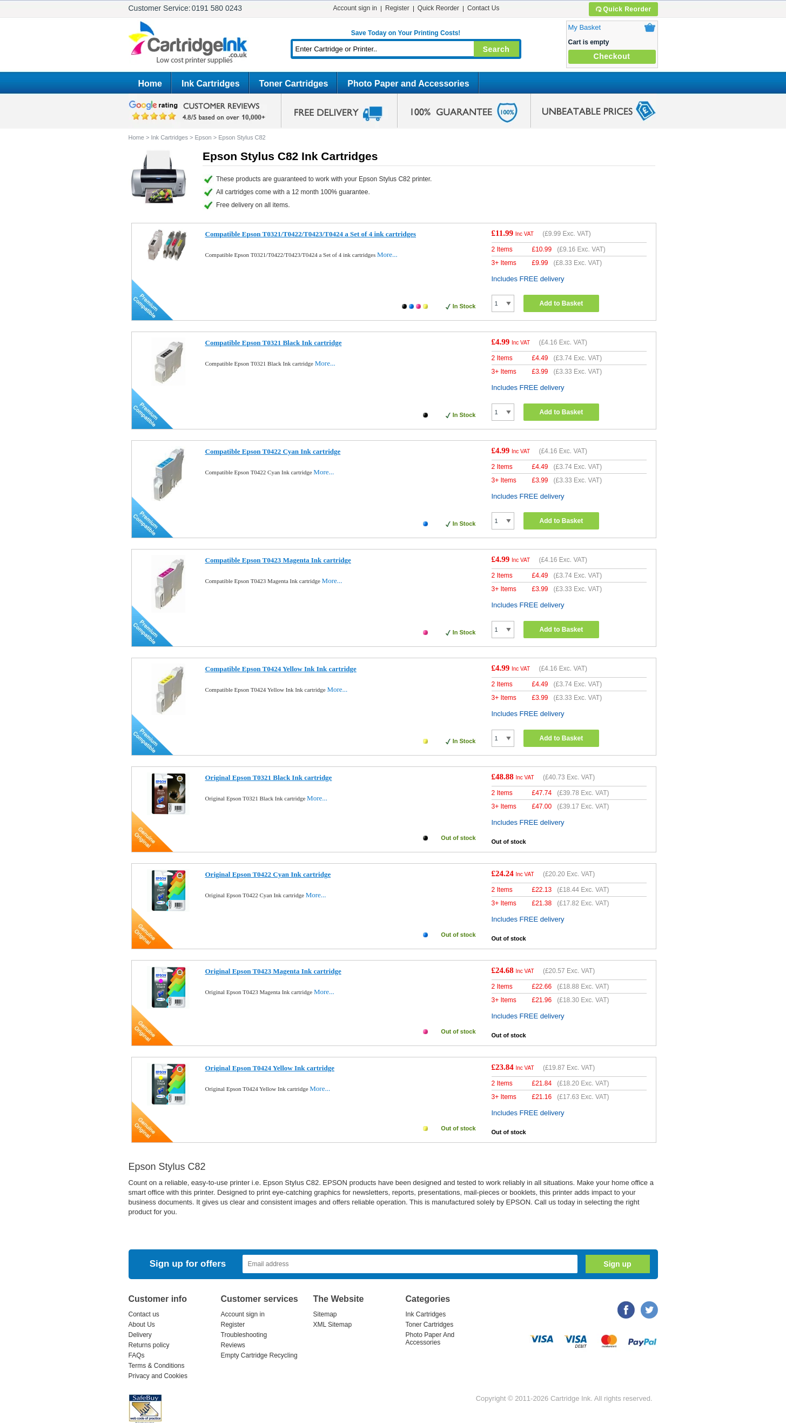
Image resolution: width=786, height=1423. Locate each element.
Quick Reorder (623, 9)
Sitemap (325, 1314)
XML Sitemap (332, 1324)
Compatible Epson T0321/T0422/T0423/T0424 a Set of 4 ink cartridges (310, 234)
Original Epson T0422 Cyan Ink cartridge (268, 874)
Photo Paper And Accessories (430, 1338)
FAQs (137, 1355)
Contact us (144, 1314)
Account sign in (355, 8)
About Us (142, 1324)
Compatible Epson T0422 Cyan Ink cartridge (273, 451)
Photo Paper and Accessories (408, 83)
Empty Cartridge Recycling (259, 1355)
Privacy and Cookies (158, 1376)
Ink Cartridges (211, 83)
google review (199, 111)
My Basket (584, 27)
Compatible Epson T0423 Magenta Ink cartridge (278, 560)
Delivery (140, 1335)
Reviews (233, 1345)
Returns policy (149, 1345)
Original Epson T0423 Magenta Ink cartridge (273, 971)
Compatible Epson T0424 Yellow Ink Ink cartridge (281, 669)
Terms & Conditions (157, 1365)
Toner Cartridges (293, 83)
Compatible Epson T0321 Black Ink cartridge (273, 343)
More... (387, 254)
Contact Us (483, 8)
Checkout (612, 56)
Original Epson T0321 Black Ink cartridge (268, 777)
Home (150, 83)
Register (397, 8)
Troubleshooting (244, 1335)
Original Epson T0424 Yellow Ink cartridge (269, 1068)
